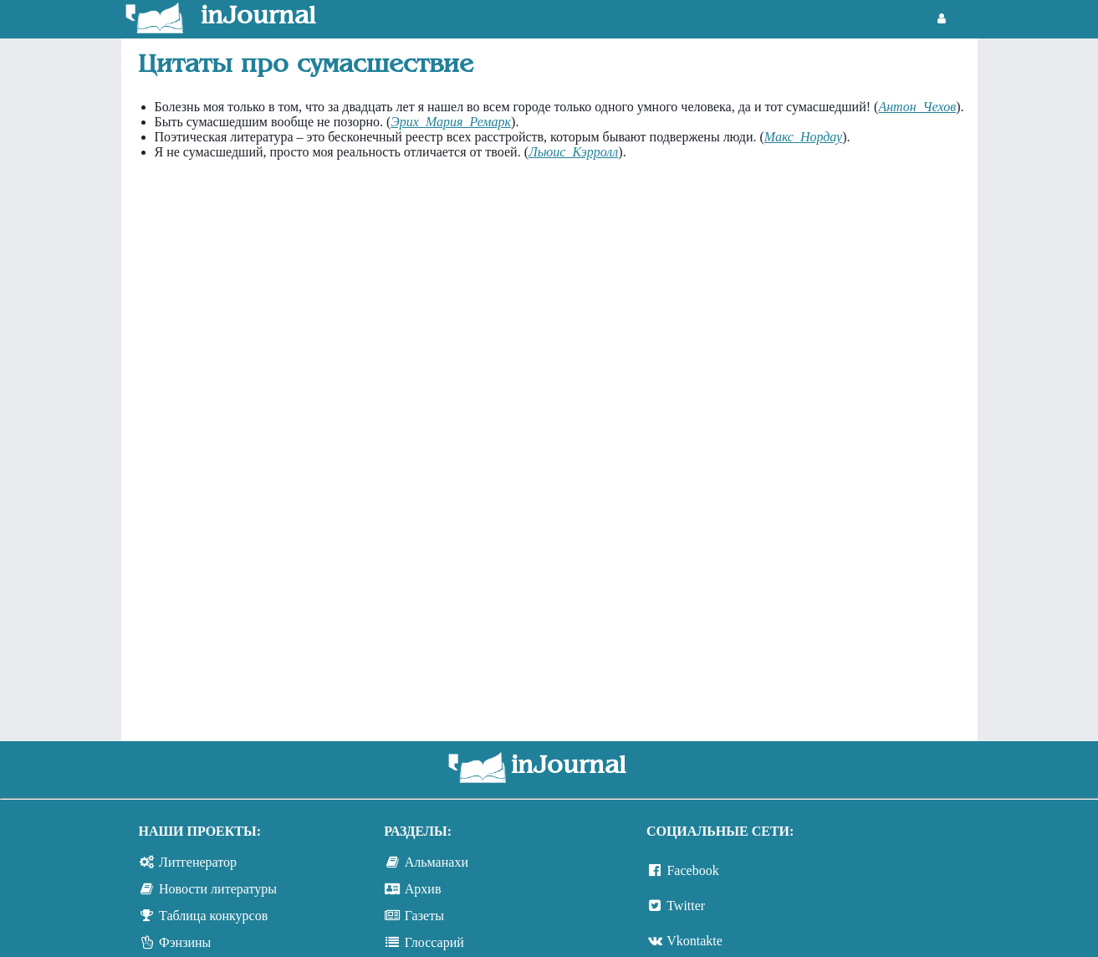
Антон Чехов (917, 107)
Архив (423, 889)
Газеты (424, 915)
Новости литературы (218, 889)
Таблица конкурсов (213, 915)
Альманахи (436, 862)
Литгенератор (198, 862)
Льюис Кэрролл (573, 152)
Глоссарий (434, 942)
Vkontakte (694, 941)
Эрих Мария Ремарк (451, 122)
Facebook (692, 870)
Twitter (685, 905)
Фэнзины (185, 942)
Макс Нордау (803, 137)
